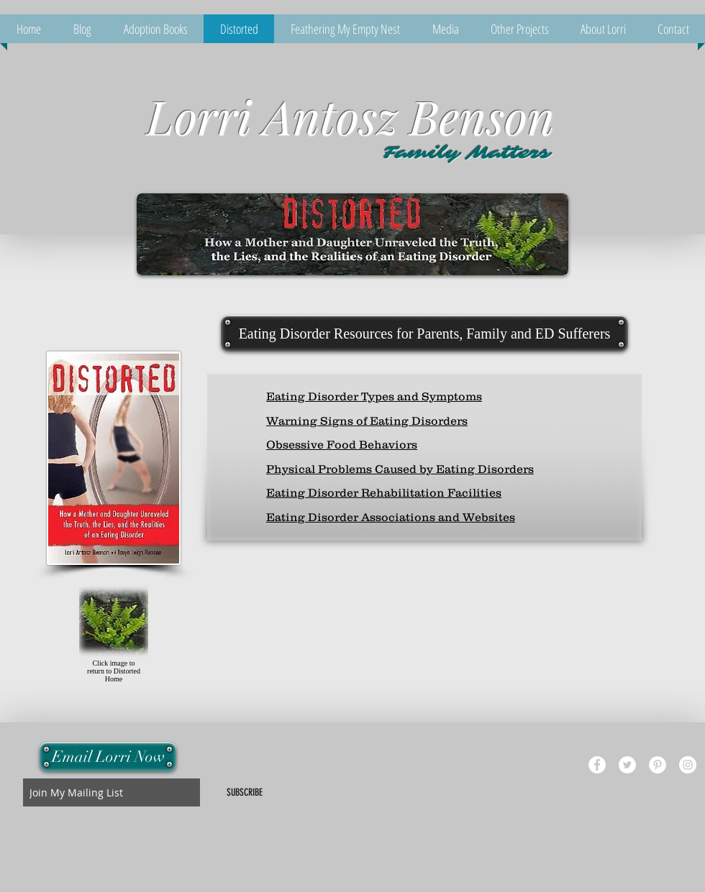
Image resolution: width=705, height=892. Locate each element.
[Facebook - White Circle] (597, 764)
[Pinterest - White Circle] (657, 764)
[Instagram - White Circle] (687, 764)
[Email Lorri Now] (108, 756)
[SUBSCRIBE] (245, 792)
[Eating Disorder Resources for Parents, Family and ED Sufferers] (424, 333)
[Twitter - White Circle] (627, 764)
